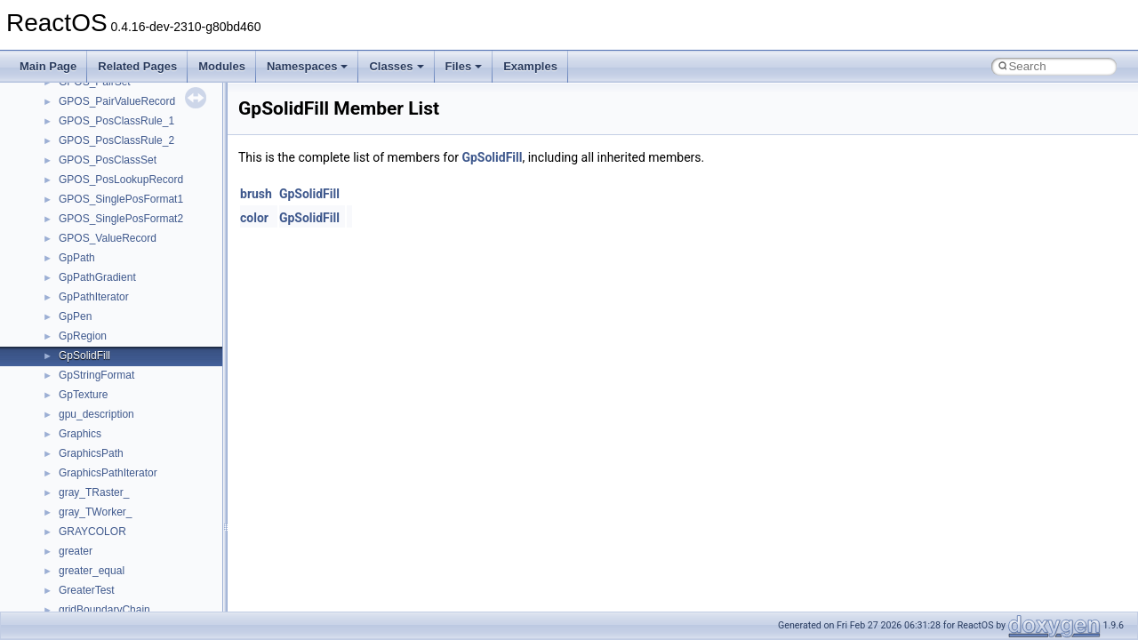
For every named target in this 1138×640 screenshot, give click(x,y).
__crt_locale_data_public (118, 168)
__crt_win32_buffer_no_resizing (134, 578)
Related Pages (137, 66)
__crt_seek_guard (101, 344)
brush (256, 194)
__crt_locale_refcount (110, 207)
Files (464, 66)
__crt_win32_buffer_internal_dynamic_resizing (168, 559)
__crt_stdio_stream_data (117, 402)
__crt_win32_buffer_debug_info (133, 520)
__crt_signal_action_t (109, 363)
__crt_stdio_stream (104, 383)
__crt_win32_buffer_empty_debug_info (151, 539)
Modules (221, 66)
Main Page (48, 66)
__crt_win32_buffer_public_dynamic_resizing (165, 598)
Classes (396, 66)
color (254, 218)
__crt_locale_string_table (118, 226)
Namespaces (308, 66)
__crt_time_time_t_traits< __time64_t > (151, 461)
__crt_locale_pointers (109, 187)
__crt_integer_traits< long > (123, 90)
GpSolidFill (491, 157)
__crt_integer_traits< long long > (135, 109)
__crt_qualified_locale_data (123, 305)
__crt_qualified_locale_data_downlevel (150, 324)
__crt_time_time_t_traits (115, 422)
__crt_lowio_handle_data (118, 266)
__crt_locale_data (101, 148)
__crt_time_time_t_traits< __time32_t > (151, 442)
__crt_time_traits (98, 481)
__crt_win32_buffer (104, 500)
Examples (530, 66)
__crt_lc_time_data (103, 129)
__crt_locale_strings (106, 246)
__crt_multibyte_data (108, 285)
